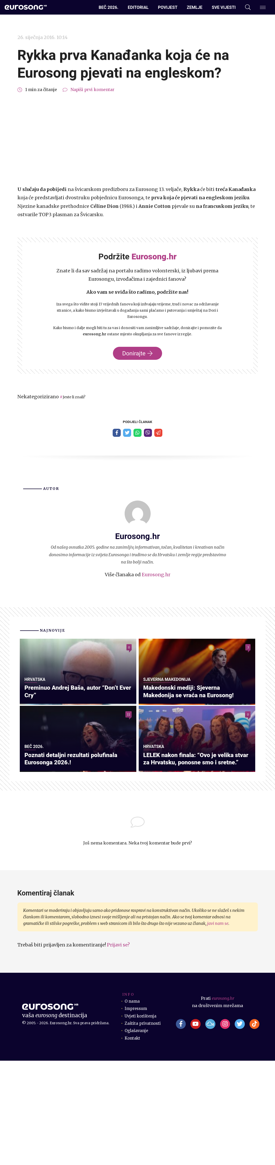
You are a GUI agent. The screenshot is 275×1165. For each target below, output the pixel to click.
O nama (132, 1105)
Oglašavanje (137, 1135)
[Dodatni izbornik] (263, 7)
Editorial (138, 7)
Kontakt (133, 1142)
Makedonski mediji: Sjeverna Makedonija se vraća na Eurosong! (192, 743)
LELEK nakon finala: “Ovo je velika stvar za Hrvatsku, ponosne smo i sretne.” (192, 858)
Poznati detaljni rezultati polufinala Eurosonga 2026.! (75, 862)
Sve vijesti (224, 7)
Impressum (136, 1113)
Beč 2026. (108, 7)
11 (128, 768)
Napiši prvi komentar (92, 89)
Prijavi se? (118, 1049)
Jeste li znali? (76, 396)
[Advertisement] (137, 139)
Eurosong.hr (156, 576)
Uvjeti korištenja (142, 1120)
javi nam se (217, 1027)
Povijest (167, 7)
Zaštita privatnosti (143, 1127)
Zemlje (194, 7)
